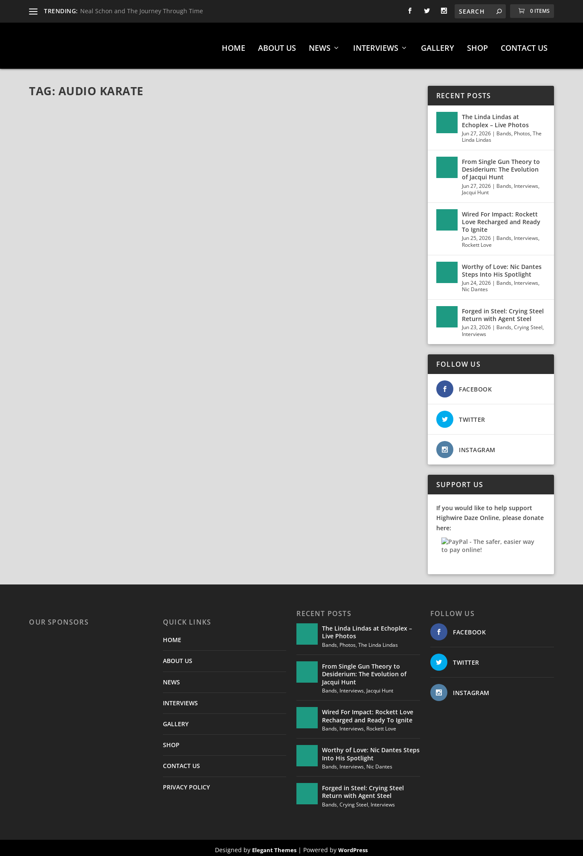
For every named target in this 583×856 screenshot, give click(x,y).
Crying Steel (528, 323)
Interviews (526, 182)
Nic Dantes (475, 285)
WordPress (353, 846)
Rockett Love (477, 241)
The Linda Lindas (378, 641)
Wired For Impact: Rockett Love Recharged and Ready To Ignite (501, 218)
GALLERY (437, 45)
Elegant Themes (274, 846)
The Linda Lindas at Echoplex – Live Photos (495, 117)
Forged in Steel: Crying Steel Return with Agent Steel (503, 311)
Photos (522, 129)
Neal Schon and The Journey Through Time (141, 11)
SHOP (477, 45)
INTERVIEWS (375, 45)
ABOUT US (277, 45)
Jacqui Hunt (475, 189)
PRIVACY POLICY (186, 783)
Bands (503, 129)
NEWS (320, 45)
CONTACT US (524, 45)
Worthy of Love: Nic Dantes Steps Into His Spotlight (502, 267)
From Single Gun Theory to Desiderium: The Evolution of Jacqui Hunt (501, 166)
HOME (233, 45)
